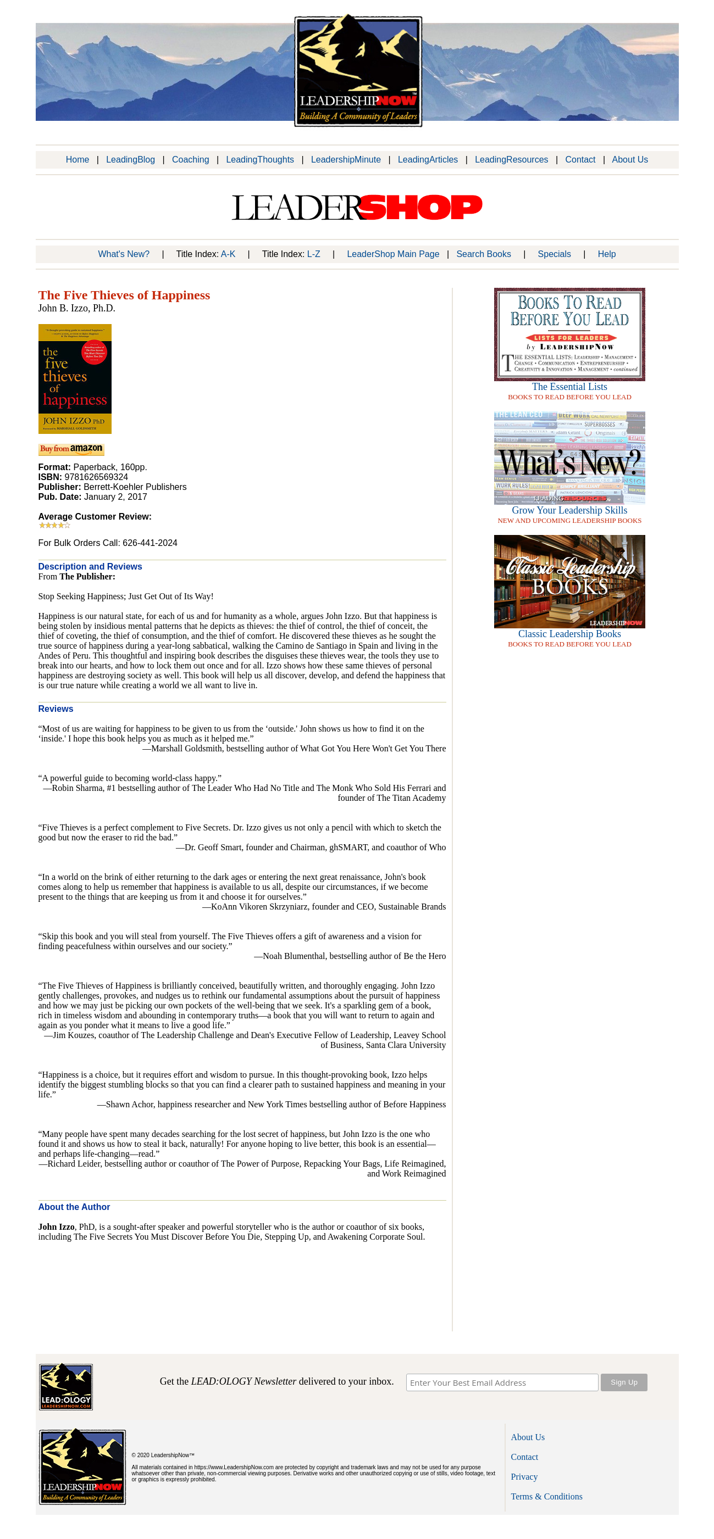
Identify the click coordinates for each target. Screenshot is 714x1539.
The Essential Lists (569, 386)
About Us (630, 159)
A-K (228, 254)
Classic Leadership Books (569, 633)
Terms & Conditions (547, 1496)
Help (607, 254)
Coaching (190, 159)
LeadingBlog (130, 159)
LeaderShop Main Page (393, 254)
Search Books (483, 254)
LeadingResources (511, 159)
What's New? (124, 254)
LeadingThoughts (260, 159)
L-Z (313, 254)
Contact (580, 159)
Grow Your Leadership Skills (570, 510)
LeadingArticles (428, 159)
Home (78, 159)
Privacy (524, 1476)
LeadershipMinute (346, 159)
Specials (554, 254)
